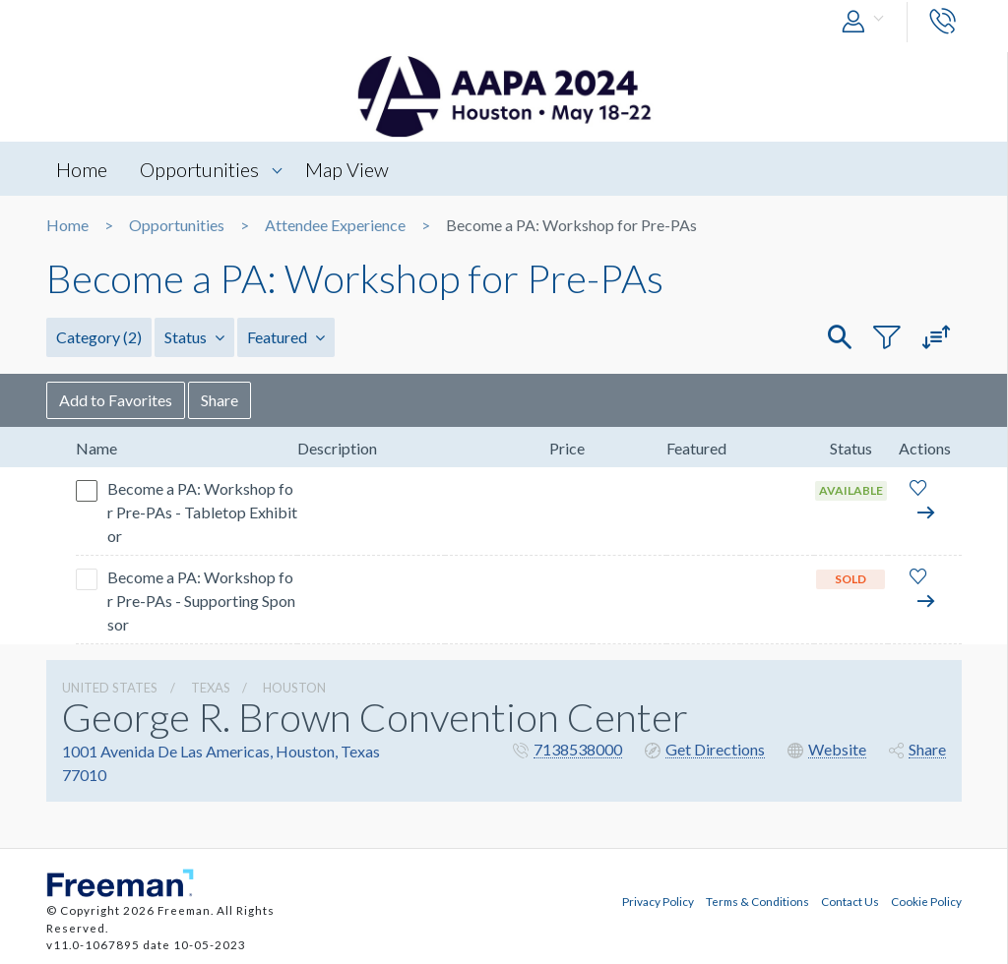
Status (194, 337)
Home (81, 169)
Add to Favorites (115, 400)
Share (219, 400)
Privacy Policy (658, 901)
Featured (286, 337)
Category (99, 337)
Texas (210, 687)
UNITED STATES (110, 687)
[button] (867, 22)
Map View (347, 169)
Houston (294, 687)
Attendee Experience (335, 225)
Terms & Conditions (757, 901)
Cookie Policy (926, 901)
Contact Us (850, 901)
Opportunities (199, 169)
